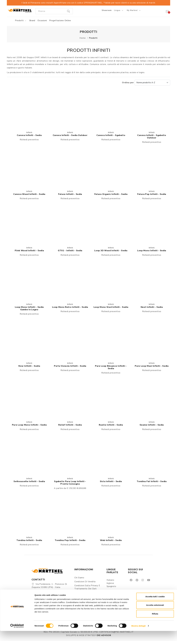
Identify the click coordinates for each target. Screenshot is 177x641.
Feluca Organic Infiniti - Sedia (111, 194)
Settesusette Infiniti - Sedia (29, 481)
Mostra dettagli (138, 636)
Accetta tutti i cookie (155, 606)
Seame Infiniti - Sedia (152, 424)
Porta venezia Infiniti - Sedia (70, 366)
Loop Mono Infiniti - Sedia (151, 250)
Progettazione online (60, 20)
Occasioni (42, 20)
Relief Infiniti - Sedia (70, 424)
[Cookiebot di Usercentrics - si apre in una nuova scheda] (17, 636)
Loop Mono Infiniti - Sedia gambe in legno (29, 308)
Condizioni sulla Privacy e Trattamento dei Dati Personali (87, 588)
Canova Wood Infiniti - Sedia (29, 194)
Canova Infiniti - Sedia (29, 135)
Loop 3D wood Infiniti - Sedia (110, 250)
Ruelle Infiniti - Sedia (111, 424)
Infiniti (29, 132)
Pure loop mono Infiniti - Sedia (29, 424)
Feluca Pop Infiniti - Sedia (151, 194)
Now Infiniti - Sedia (29, 366)
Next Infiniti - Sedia (152, 307)
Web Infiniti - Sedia (111, 540)
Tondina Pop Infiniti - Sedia (70, 540)
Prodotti (21, 20)
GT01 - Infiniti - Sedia (70, 250)
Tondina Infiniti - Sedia (29, 540)
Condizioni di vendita (85, 581)
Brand (32, 20)
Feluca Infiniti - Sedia (70, 194)
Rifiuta (155, 624)
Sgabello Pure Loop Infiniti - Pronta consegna (70, 482)
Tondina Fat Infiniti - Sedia (152, 481)
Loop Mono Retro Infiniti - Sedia (70, 307)
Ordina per (146, 82)
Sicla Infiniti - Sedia (111, 481)
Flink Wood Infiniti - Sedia (29, 250)
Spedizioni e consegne (85, 595)
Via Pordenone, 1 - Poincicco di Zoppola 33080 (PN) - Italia (49, 586)
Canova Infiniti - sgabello (110, 135)
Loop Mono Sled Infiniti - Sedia (111, 307)
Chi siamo (79, 577)
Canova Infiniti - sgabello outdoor (151, 136)
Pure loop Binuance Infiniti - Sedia (111, 367)
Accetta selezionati (155, 615)
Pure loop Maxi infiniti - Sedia (152, 366)
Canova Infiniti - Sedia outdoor (70, 135)
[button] (29, 109)
